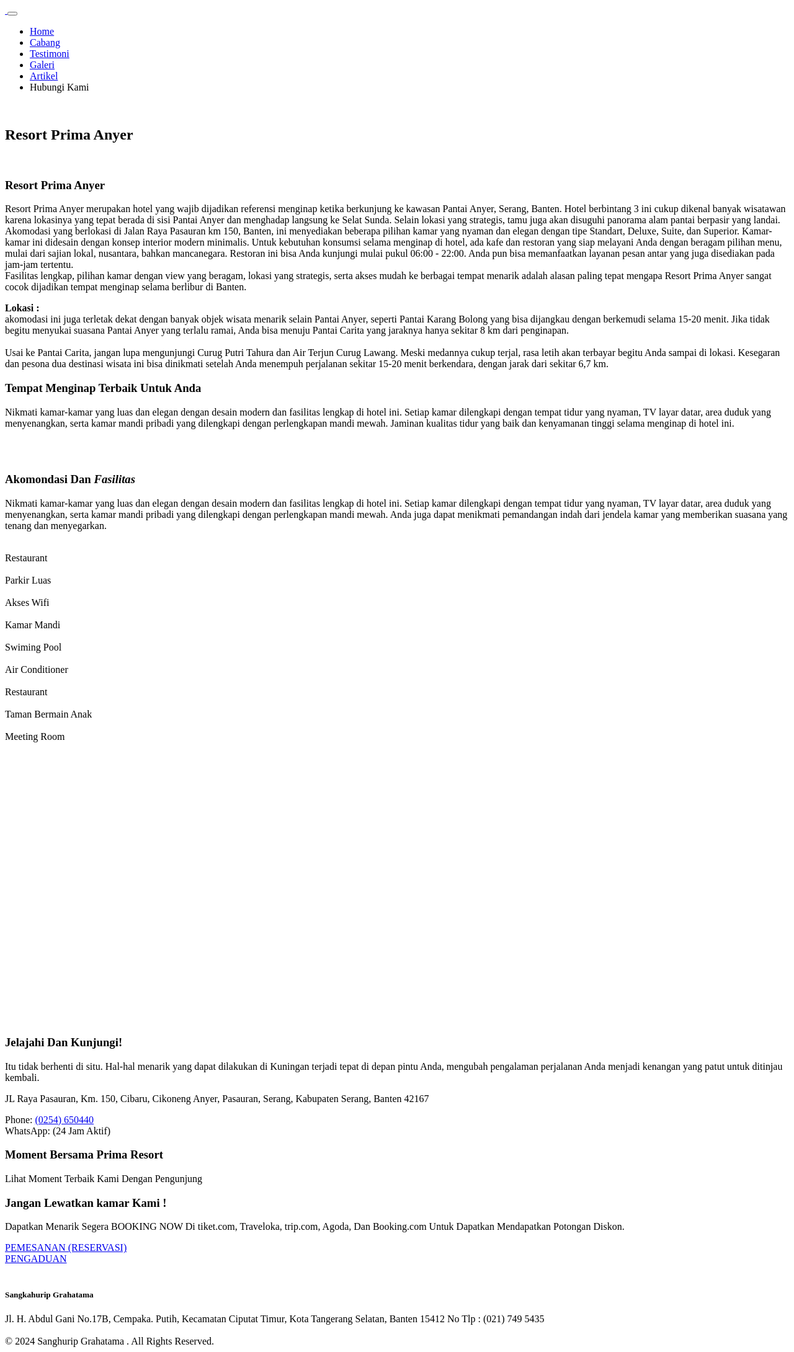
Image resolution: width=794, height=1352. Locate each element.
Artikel (44, 76)
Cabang (45, 42)
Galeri (42, 65)
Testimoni (49, 53)
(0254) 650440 (64, 1119)
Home (42, 31)
